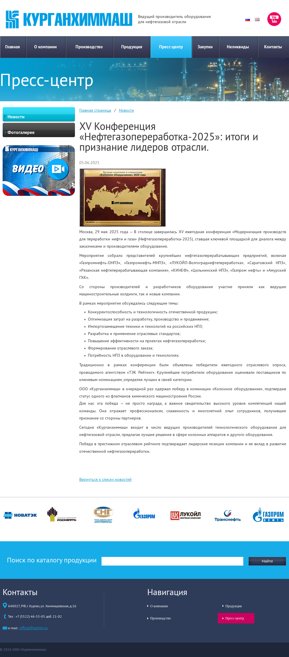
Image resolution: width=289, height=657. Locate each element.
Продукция (131, 46)
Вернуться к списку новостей (105, 479)
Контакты (273, 46)
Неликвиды (238, 46)
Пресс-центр (171, 46)
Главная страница (95, 110)
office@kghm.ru (33, 627)
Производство (89, 46)
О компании (45, 46)
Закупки (205, 46)
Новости (126, 110)
